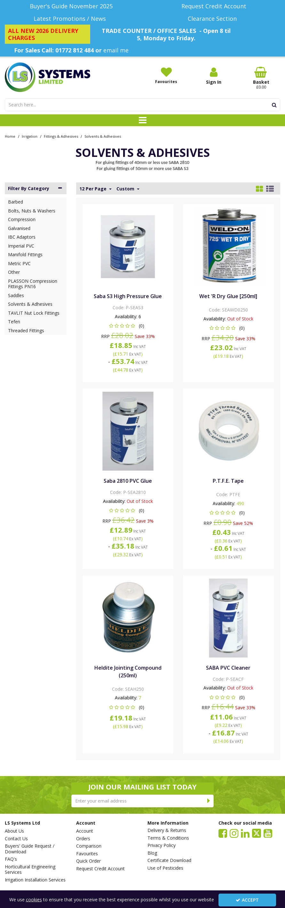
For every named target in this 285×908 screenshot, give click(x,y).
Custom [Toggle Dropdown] (126, 189)
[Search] (136, 104)
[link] (222, 833)
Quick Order (88, 861)
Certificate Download (169, 860)
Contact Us (16, 839)
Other (14, 272)
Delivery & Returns (166, 830)
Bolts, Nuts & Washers (31, 211)
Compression (22, 219)
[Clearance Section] (214, 18)
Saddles (16, 295)
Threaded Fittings (26, 330)
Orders (83, 839)
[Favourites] (166, 75)
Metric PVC (19, 263)
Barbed (15, 202)
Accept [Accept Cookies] (247, 900)
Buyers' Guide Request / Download (29, 848)
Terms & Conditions (168, 838)
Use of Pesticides (165, 868)
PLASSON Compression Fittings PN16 (32, 284)
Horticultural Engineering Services (30, 869)
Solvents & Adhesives (30, 304)
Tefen (14, 322)
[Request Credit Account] (214, 6)
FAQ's (11, 859)
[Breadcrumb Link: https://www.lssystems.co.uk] (10, 136)
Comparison (88, 846)
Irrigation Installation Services (35, 880)
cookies (34, 899)
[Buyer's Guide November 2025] (71, 6)
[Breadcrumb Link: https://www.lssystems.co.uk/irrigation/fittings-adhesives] (61, 136)
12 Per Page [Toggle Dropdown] (93, 189)
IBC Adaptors (22, 237)
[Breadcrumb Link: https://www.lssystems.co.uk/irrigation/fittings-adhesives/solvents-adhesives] (102, 136)
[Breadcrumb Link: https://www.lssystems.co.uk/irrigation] (29, 136)
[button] (127, 326)
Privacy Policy (161, 845)
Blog (152, 853)
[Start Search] (274, 104)
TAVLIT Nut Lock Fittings (33, 313)
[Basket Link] (261, 78)
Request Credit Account (100, 869)
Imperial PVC (21, 246)
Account (84, 831)
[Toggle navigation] (142, 120)
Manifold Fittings (25, 254)
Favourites (87, 854)
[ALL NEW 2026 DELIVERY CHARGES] (47, 34)
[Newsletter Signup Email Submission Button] (209, 801)
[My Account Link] (214, 76)
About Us (14, 831)
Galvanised (19, 228)
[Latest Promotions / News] (71, 18)
